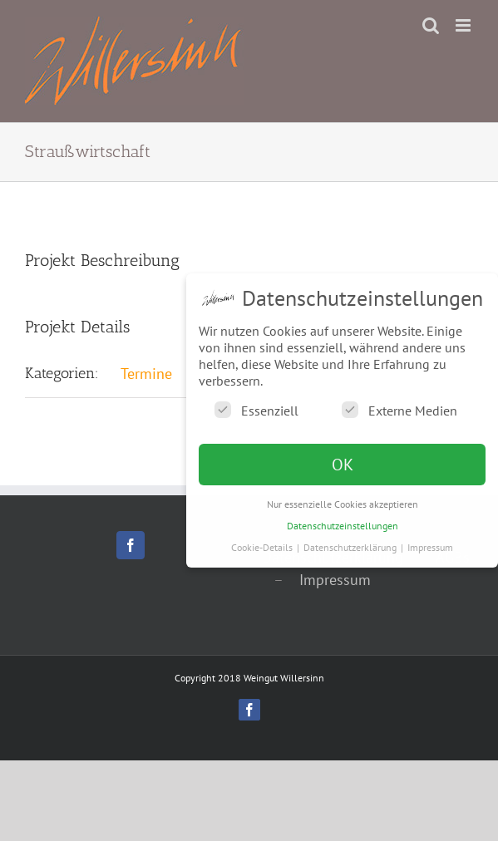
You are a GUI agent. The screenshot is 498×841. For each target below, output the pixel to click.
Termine (146, 373)
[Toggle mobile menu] (464, 25)
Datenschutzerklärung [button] (351, 547)
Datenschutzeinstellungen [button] (342, 525)
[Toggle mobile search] (430, 25)
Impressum (335, 579)
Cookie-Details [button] (263, 547)
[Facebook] (130, 545)
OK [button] (342, 464)
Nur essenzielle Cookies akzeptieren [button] (342, 504)
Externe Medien (399, 410)
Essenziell (256, 410)
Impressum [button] (430, 547)
